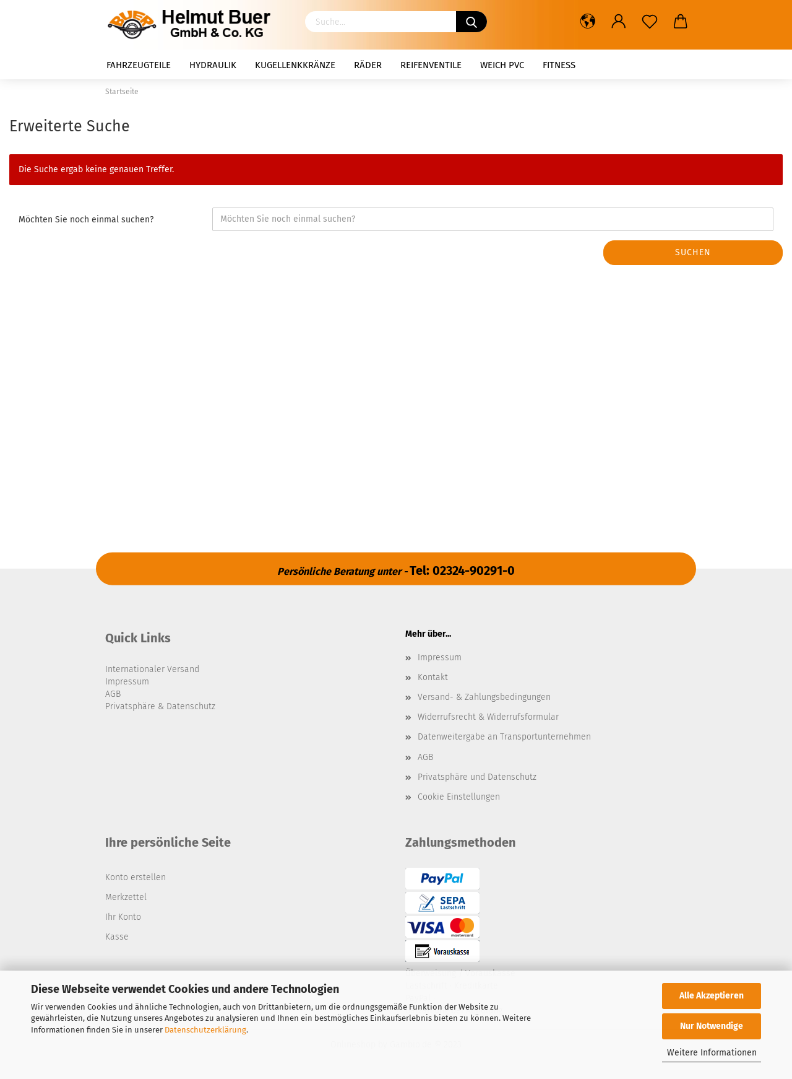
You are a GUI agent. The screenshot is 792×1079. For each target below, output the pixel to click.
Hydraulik (212, 65)
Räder (368, 65)
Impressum (440, 657)
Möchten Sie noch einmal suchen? (86, 219)
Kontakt (433, 677)
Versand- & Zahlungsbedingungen (484, 697)
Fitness (559, 65)
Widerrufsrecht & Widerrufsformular (488, 717)
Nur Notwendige (711, 1026)
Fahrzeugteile (138, 65)
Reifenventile (431, 65)
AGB (425, 757)
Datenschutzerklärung (205, 1029)
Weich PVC (502, 65)
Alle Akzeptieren (711, 995)
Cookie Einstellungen (459, 797)
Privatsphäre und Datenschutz (477, 777)
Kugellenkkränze (295, 65)
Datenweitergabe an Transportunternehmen (504, 737)
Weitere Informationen (712, 1052)
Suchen (693, 252)
